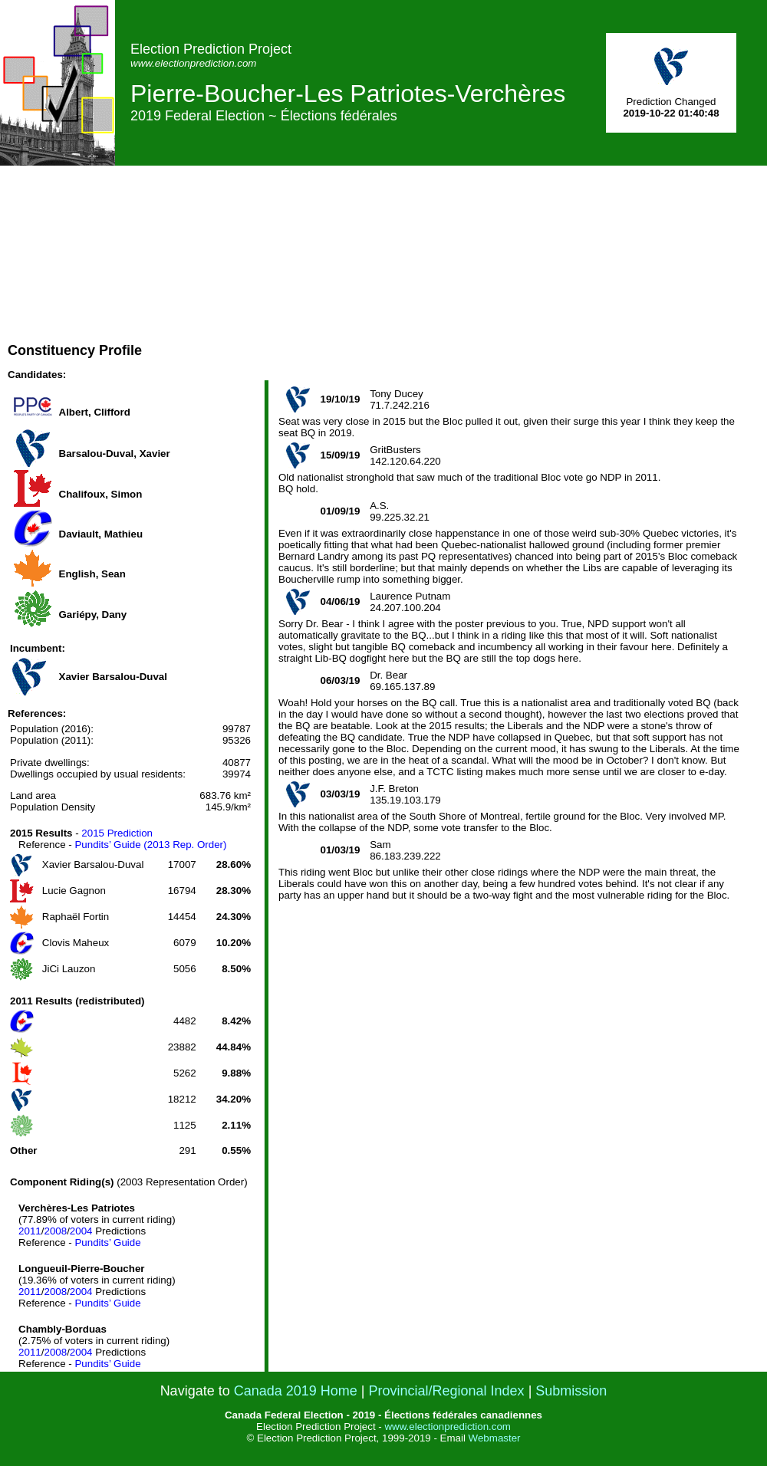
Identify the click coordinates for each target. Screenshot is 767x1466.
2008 (55, 1231)
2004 (81, 1231)
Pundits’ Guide (107, 1242)
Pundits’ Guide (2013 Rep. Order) (150, 844)
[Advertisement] (478, 273)
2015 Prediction (117, 833)
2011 (29, 1231)
